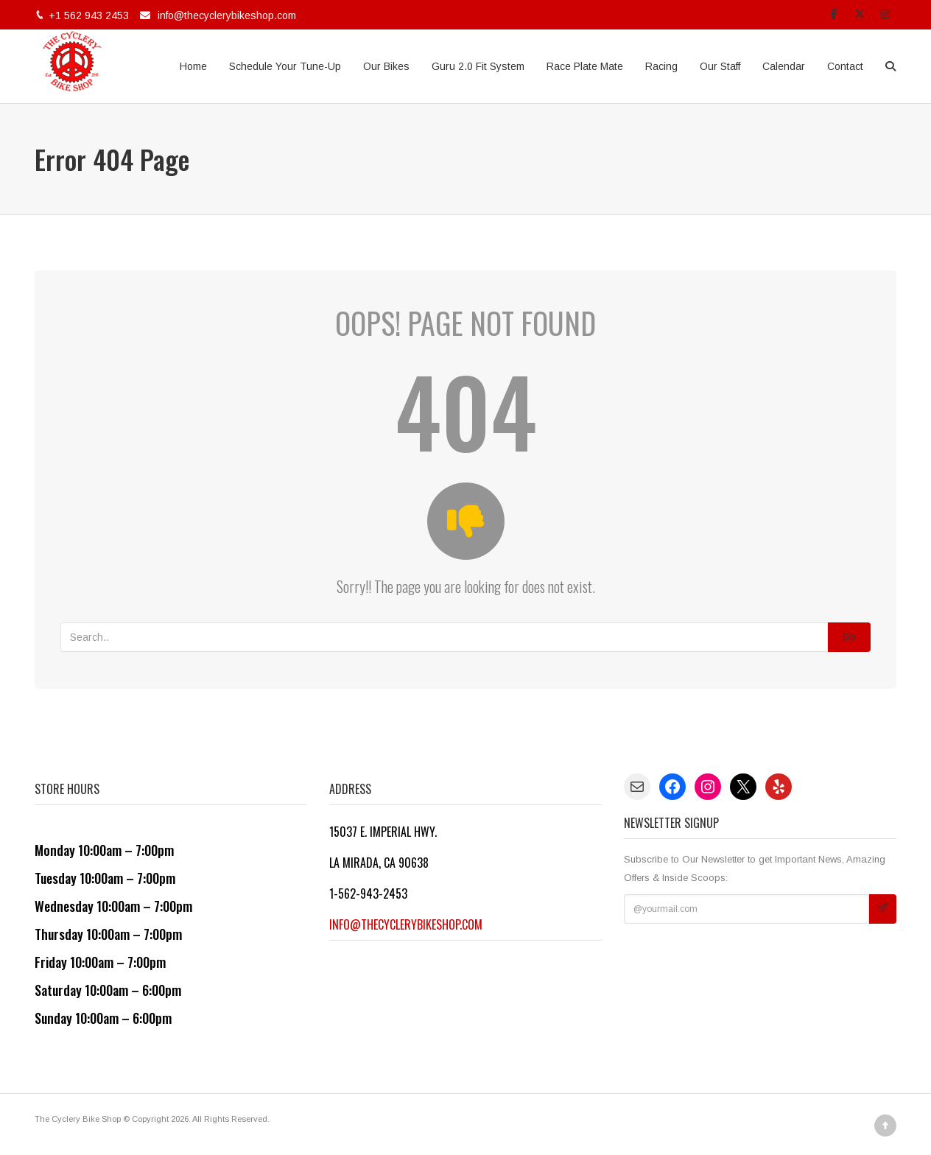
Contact (845, 66)
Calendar (783, 66)
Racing (661, 66)
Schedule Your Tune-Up (285, 66)
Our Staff (720, 66)
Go (849, 636)
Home (193, 66)
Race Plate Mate (585, 66)
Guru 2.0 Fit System (478, 66)
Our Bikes (386, 66)
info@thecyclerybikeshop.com (227, 15)
